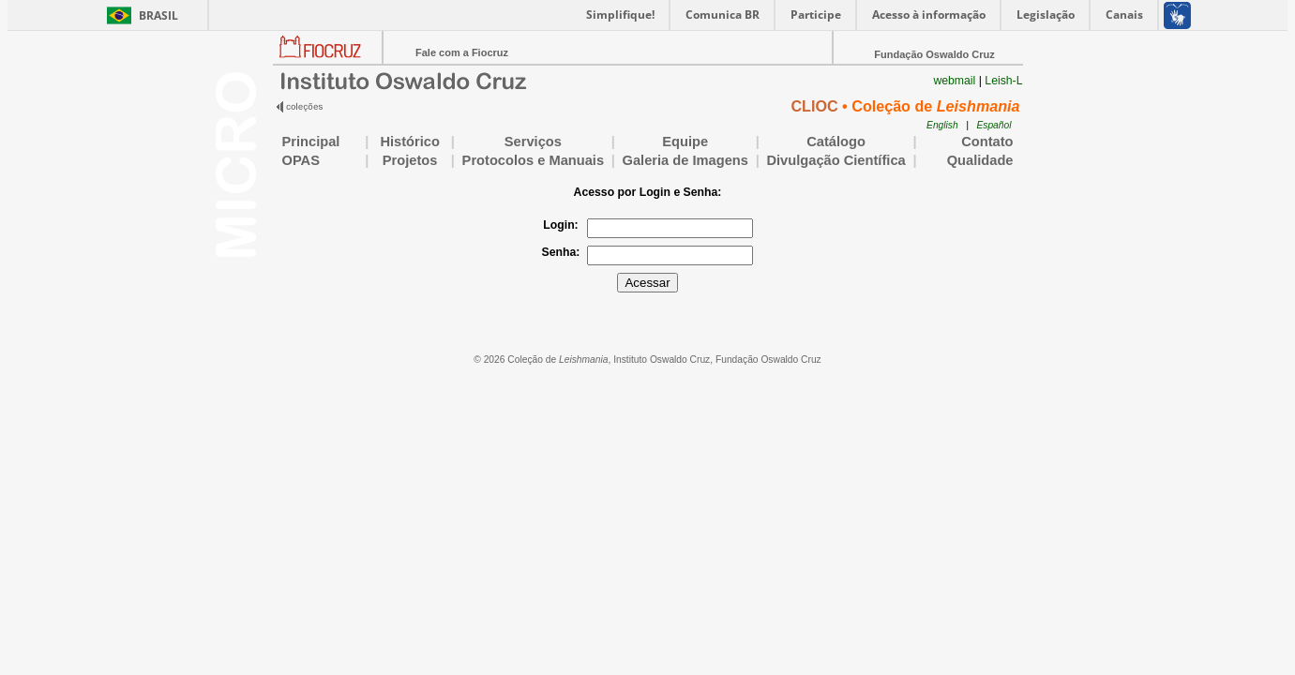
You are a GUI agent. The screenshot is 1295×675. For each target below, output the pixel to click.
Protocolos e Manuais (533, 160)
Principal (311, 141)
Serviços (533, 141)
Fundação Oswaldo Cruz (934, 54)
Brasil (158, 15)
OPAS (320, 160)
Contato (987, 141)
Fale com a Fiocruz (461, 52)
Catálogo (836, 141)
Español (993, 125)
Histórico (410, 141)
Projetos (410, 160)
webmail (954, 80)
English (942, 125)
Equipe (685, 141)
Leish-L (1003, 80)
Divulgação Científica (835, 160)
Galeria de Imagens (685, 160)
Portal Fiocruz (327, 61)
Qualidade (968, 160)
